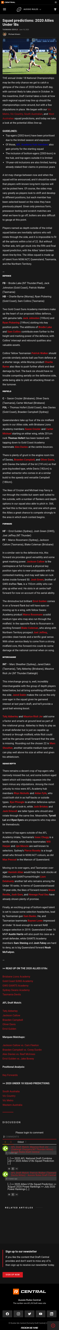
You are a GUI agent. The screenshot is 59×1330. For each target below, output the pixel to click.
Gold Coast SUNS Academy (18, 981)
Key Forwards (10, 1075)
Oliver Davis (9, 1024)
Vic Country (9, 1095)
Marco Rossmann (33, 614)
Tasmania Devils (10, 29)
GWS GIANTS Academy (15, 985)
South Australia (11, 1091)
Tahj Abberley (10, 1010)
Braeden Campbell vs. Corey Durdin (22, 1049)
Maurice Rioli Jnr (33, 716)
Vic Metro (8, 1100)
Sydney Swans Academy (16, 990)
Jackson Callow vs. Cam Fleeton (21, 1045)
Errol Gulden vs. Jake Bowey (18, 1058)
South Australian (33, 113)
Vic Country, (16, 113)
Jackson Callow (11, 1015)
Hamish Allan (15, 872)
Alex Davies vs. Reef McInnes (19, 1054)
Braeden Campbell (13, 1019)
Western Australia (12, 1104)
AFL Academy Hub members (32, 144)
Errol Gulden (9, 1028)
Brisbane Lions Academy (16, 976)
